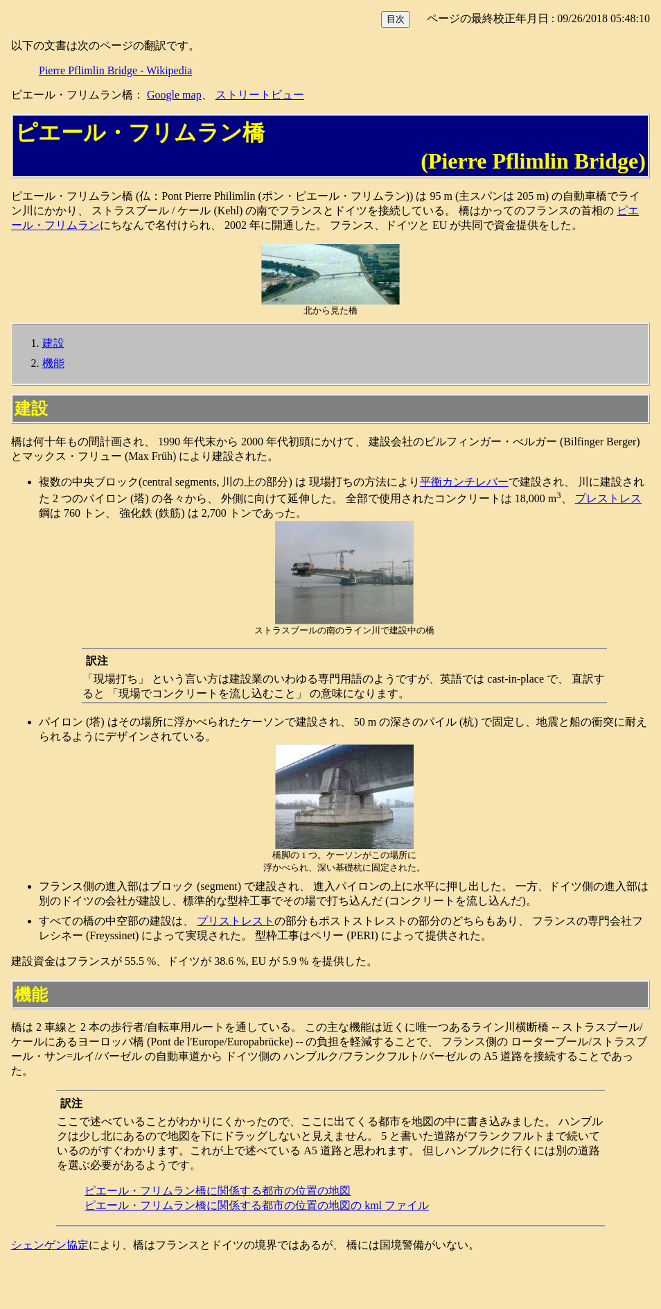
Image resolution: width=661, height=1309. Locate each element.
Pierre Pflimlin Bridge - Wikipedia (115, 70)
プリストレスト (235, 921)
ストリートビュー (259, 95)
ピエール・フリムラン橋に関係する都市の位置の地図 (218, 1191)
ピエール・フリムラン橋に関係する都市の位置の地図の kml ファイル (257, 1205)
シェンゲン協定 (50, 1245)
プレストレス (608, 498)
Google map (174, 95)
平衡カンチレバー (464, 482)
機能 (53, 363)
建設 (53, 343)
